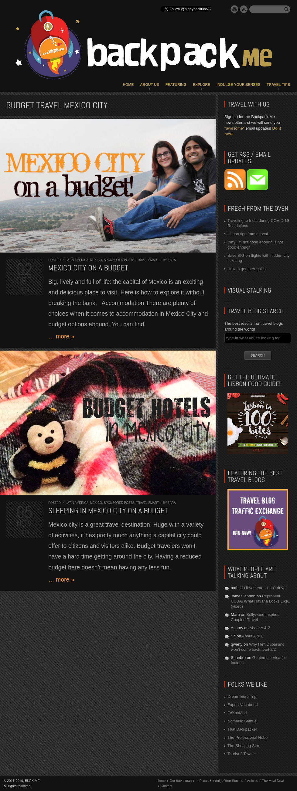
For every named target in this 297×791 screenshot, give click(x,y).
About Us (149, 85)
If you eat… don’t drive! (266, 588)
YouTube (234, 9)
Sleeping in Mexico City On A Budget (108, 511)
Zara (172, 260)
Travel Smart (147, 260)
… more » (61, 336)
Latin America (77, 260)
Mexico (96, 260)
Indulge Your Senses (238, 85)
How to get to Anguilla (246, 268)
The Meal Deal (273, 781)
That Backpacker (242, 729)
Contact (166, 786)
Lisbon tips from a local (247, 234)
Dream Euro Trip (241, 696)
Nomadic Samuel (242, 721)
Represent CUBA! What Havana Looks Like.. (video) (260, 601)
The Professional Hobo (247, 737)
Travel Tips (278, 85)
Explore (201, 85)
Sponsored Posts (119, 260)
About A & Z (259, 628)
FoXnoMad (237, 713)
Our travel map (180, 781)
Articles (252, 781)
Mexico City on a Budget (88, 268)
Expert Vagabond (242, 704)
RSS (244, 9)
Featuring (176, 85)
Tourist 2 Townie (241, 754)
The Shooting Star (243, 745)
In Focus (202, 781)
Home (128, 85)
